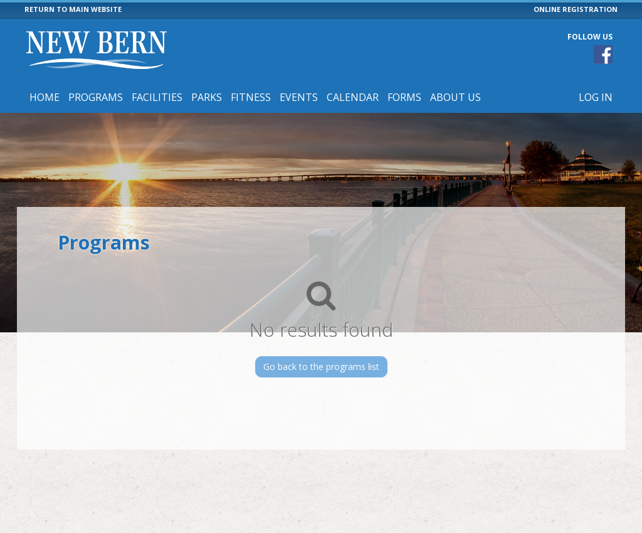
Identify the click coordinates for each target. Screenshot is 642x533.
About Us (455, 97)
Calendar (353, 97)
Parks (206, 97)
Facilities (157, 97)
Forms (404, 97)
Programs (95, 97)
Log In (596, 97)
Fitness (251, 97)
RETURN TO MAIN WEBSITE (73, 9)
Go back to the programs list (321, 366)
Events (299, 97)
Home (44, 97)
